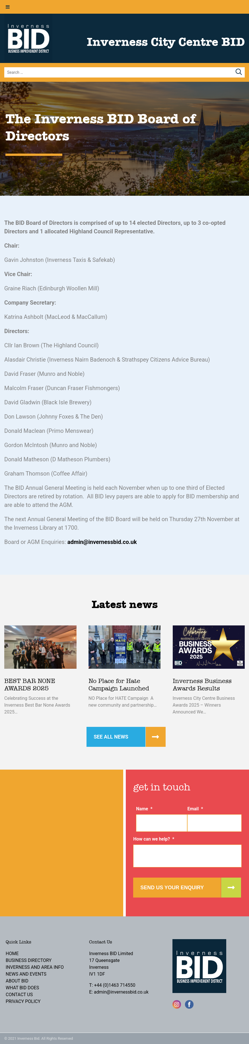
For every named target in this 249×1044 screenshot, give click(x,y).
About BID (17, 981)
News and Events (26, 974)
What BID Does (22, 987)
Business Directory (29, 960)
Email (195, 808)
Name (144, 808)
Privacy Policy (23, 1001)
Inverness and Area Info (35, 967)
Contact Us (19, 994)
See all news (111, 737)
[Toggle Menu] (7, 7)
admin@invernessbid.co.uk (102, 542)
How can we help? (153, 839)
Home (12, 953)
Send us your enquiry (172, 887)
